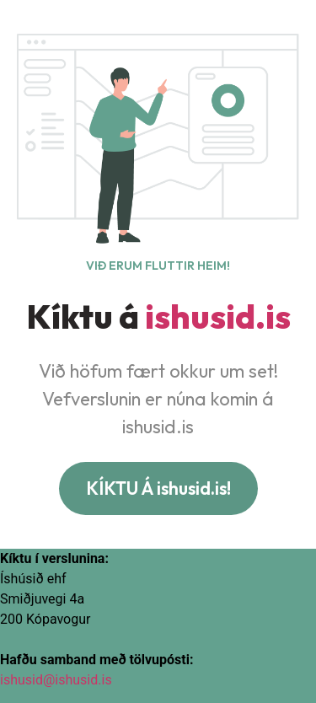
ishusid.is (218, 316)
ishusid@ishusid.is (56, 680)
